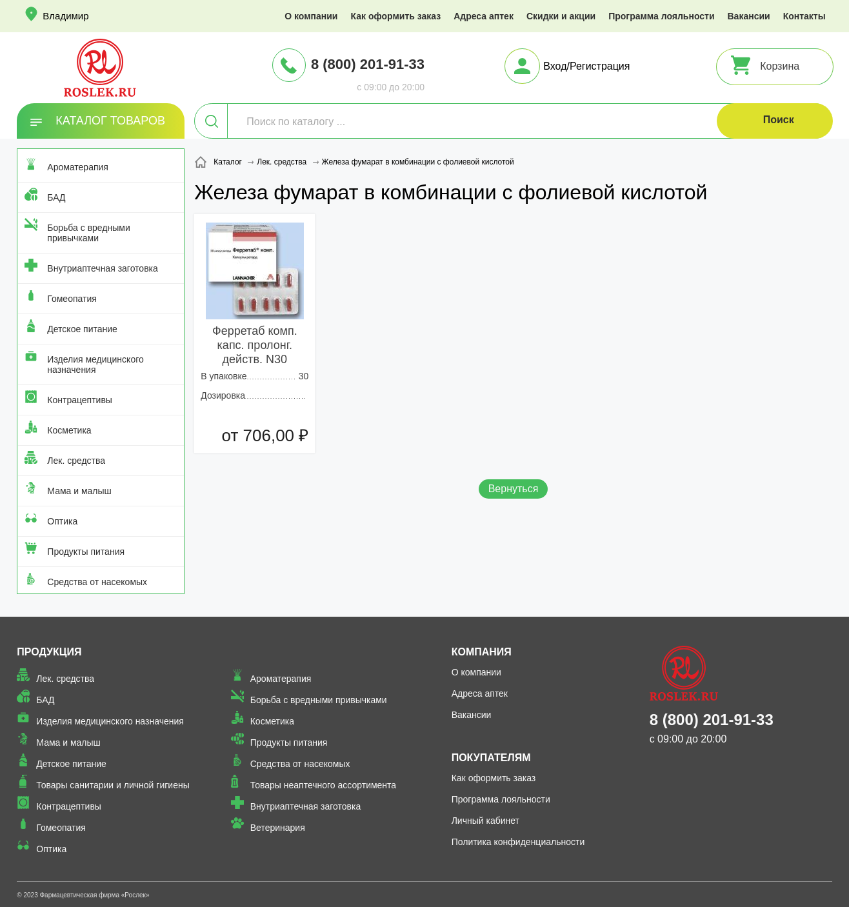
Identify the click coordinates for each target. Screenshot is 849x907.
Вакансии (749, 16)
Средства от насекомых (97, 582)
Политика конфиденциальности (518, 842)
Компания (482, 651)
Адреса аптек (484, 16)
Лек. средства (76, 460)
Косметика (69, 430)
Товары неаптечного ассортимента (323, 785)
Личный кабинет (485, 820)
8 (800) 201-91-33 (367, 64)
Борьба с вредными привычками (88, 233)
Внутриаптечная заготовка (102, 268)
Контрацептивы (79, 400)
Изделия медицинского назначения (95, 364)
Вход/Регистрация (586, 66)
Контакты (804, 16)
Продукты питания (86, 551)
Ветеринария (277, 827)
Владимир (65, 15)
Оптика (62, 521)
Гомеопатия (72, 299)
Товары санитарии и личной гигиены (112, 785)
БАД (56, 197)
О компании (311, 16)
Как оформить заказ (395, 16)
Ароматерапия (77, 167)
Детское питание (82, 329)
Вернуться (513, 488)
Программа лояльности (661, 16)
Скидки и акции (560, 16)
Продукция (49, 651)
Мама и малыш (79, 491)
